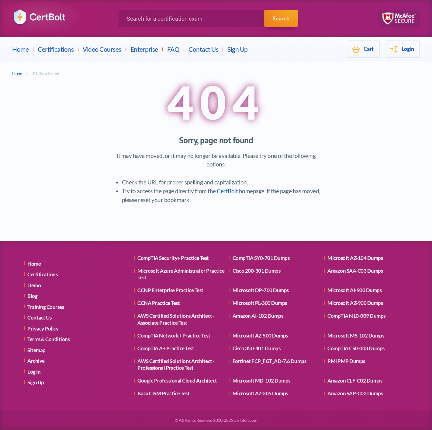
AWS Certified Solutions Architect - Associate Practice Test (176, 319)
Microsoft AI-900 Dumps (354, 290)
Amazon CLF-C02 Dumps (354, 380)
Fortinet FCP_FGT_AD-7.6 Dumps (269, 361)
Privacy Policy (42, 328)
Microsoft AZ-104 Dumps (355, 258)
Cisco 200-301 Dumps (257, 270)
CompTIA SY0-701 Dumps (261, 258)
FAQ (173, 49)
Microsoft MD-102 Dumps (261, 380)
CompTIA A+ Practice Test (165, 348)
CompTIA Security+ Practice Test (173, 258)
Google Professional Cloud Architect (177, 380)
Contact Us (203, 49)
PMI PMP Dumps (346, 361)
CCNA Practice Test (158, 303)
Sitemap (36, 350)
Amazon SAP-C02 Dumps (355, 393)
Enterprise (144, 49)
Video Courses (102, 49)
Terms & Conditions (48, 339)
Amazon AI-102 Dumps (258, 316)
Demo (34, 285)
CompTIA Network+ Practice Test (173, 335)
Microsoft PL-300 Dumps (260, 303)
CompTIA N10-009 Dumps (356, 316)
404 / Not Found (44, 73)
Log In (33, 372)
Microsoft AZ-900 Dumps (355, 303)
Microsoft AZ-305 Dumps (260, 393)
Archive (36, 361)
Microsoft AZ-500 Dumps (260, 335)
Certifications (56, 49)
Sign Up (237, 49)
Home (20, 49)
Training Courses (45, 307)
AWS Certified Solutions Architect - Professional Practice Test (176, 364)
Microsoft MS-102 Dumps (355, 335)
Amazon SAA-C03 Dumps (355, 270)
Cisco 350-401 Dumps (257, 348)
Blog (32, 296)
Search (281, 18)
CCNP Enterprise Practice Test (170, 290)
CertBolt (227, 190)
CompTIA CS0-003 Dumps (356, 348)
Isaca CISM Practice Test (163, 393)
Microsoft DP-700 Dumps (261, 290)
